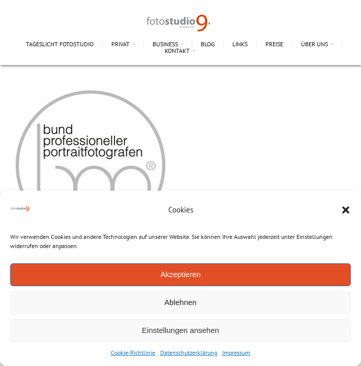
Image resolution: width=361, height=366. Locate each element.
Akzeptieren (180, 274)
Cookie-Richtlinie (133, 352)
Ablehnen (180, 302)
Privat (120, 44)
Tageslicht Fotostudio (60, 44)
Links (240, 44)
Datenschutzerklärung (188, 352)
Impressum (236, 352)
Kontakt (177, 50)
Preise (274, 44)
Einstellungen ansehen (180, 330)
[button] (346, 210)
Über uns (314, 44)
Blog (208, 44)
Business (165, 44)
